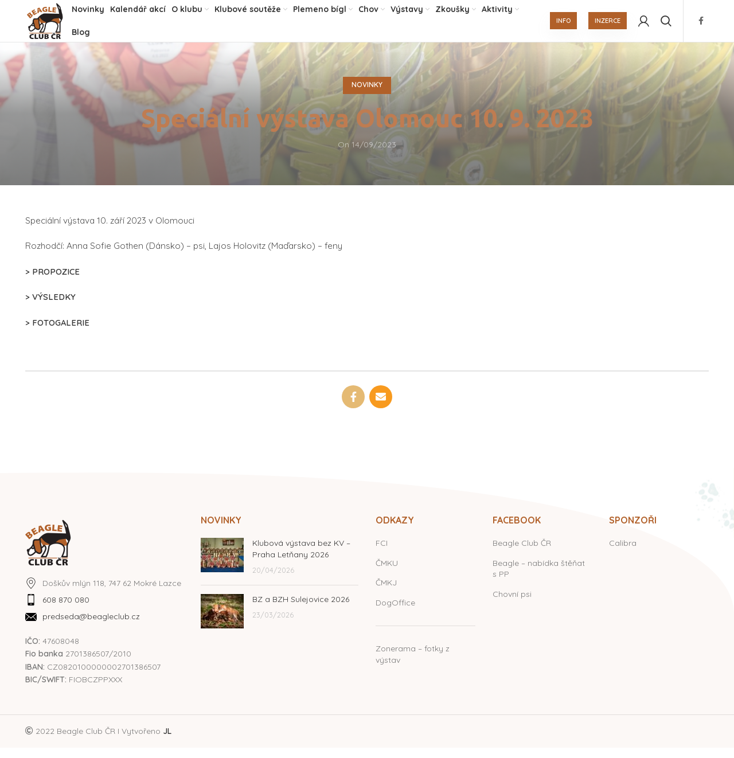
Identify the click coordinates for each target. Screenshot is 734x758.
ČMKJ (386, 593)
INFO (563, 26)
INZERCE (607, 26)
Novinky (367, 95)
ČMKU (387, 573)
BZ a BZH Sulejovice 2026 (300, 609)
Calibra (623, 553)
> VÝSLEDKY (50, 307)
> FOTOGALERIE (57, 332)
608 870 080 (65, 609)
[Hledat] (666, 25)
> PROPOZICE (52, 281)
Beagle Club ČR (522, 553)
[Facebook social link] (701, 25)
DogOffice (395, 612)
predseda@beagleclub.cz (91, 627)
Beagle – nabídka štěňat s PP (539, 578)
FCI (382, 553)
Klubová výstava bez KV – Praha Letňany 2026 (301, 558)
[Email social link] (380, 406)
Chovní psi (512, 604)
